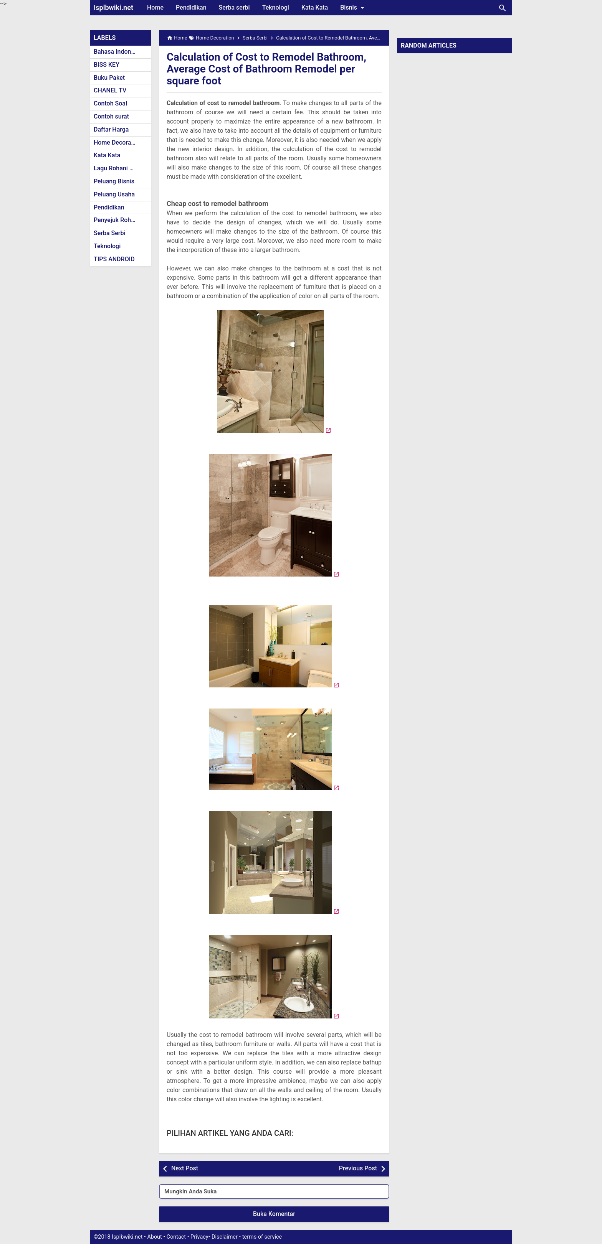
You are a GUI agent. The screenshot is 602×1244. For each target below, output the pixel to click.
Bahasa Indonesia (118, 51)
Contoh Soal (110, 103)
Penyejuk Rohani (116, 220)
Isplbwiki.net (113, 7)
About (154, 1237)
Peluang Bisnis (114, 181)
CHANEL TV (110, 90)
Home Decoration (118, 142)
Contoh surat (111, 116)
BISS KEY (106, 64)
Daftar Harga (111, 129)
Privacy (199, 1237)
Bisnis (353, 7)
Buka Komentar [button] (274, 1214)
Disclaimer (225, 1237)
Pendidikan (191, 7)
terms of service (262, 1237)
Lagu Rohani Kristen (121, 168)
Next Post (184, 1168)
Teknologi (275, 7)
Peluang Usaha (114, 194)
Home (155, 7)
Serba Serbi (110, 233)
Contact (176, 1237)
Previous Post (358, 1168)
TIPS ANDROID (114, 259)
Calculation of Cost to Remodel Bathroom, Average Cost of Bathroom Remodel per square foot (268, 69)
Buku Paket (109, 77)
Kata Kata (314, 7)
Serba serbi (234, 7)
